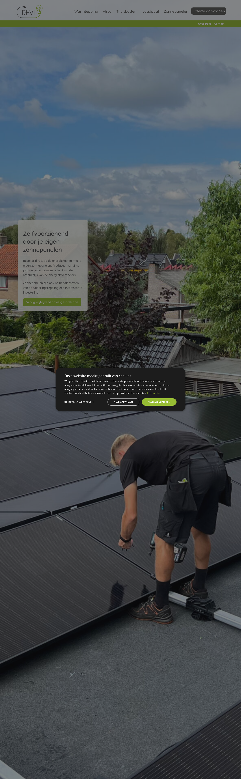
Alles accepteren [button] (159, 401)
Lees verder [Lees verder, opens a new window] (154, 393)
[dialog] (120, 389)
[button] (79, 401)
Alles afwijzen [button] (123, 401)
